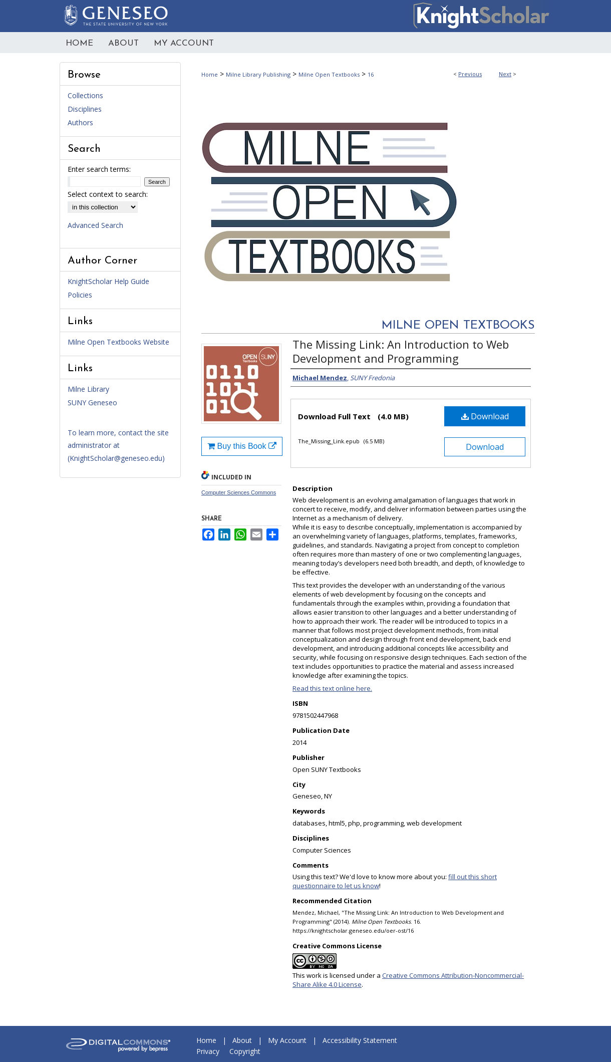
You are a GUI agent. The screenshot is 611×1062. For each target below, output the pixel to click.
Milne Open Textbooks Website (118, 342)
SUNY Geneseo (92, 402)
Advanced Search (95, 225)
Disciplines (85, 109)
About (242, 1040)
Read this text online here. (332, 688)
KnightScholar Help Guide (108, 281)
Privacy (207, 1051)
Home (209, 74)
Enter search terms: (99, 169)
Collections (85, 95)
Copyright (244, 1051)
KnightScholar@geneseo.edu (116, 458)
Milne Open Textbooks (329, 74)
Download (485, 416)
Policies (80, 295)
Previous (470, 74)
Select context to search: (108, 194)
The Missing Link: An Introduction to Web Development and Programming (400, 351)
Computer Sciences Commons (238, 492)
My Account (287, 1040)
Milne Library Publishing (258, 74)
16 (371, 74)
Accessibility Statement (360, 1040)
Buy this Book (241, 446)
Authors (80, 122)
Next (505, 74)
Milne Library (88, 389)
